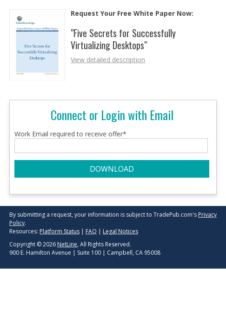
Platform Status (60, 231)
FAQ (91, 231)
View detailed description (108, 59)
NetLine (67, 244)
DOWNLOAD (112, 169)
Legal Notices (120, 231)
